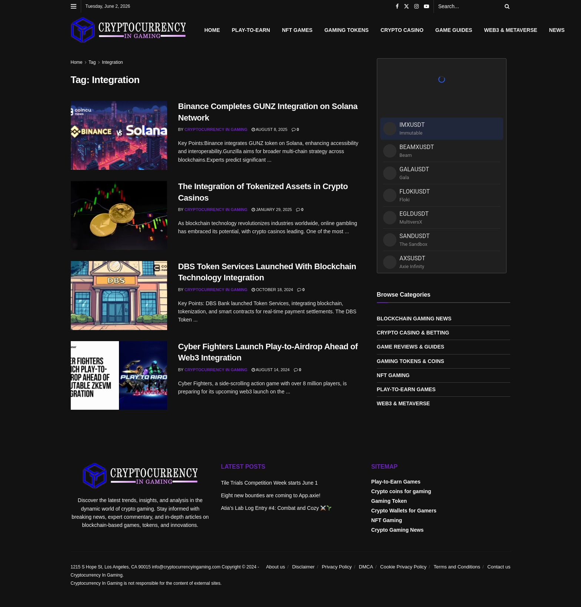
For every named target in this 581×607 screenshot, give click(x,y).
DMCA (366, 567)
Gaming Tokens (346, 30)
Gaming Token (389, 501)
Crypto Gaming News (397, 530)
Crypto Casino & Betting (413, 333)
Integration (112, 62)
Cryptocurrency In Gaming (216, 129)
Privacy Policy (337, 567)
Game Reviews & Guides (410, 347)
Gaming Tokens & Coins (410, 361)
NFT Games (297, 30)
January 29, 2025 (272, 209)
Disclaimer (303, 567)
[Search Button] (506, 6)
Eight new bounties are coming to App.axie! (271, 495)
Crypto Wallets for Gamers (403, 511)
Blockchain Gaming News (414, 318)
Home (212, 30)
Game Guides (453, 30)
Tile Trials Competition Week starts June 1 (269, 483)
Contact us (498, 567)
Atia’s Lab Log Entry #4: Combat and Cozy (276, 508)
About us (275, 567)
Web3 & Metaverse (510, 30)
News (557, 30)
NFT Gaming (393, 375)
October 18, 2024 (272, 289)
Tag (92, 62)
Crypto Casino (402, 30)
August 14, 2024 (271, 369)
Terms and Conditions (457, 567)
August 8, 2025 (270, 129)
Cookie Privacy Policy (403, 567)
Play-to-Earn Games (406, 389)
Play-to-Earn (251, 30)
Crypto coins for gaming (401, 491)
